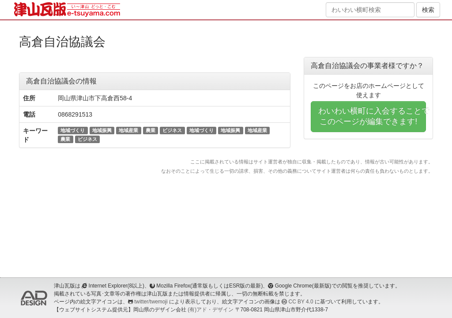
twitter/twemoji (150, 302)
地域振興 (102, 130)
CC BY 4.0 (301, 302)
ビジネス (172, 130)
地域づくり (72, 130)
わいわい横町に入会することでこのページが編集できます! (372, 116)
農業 (150, 130)
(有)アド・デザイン (211, 310)
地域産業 (128, 130)
